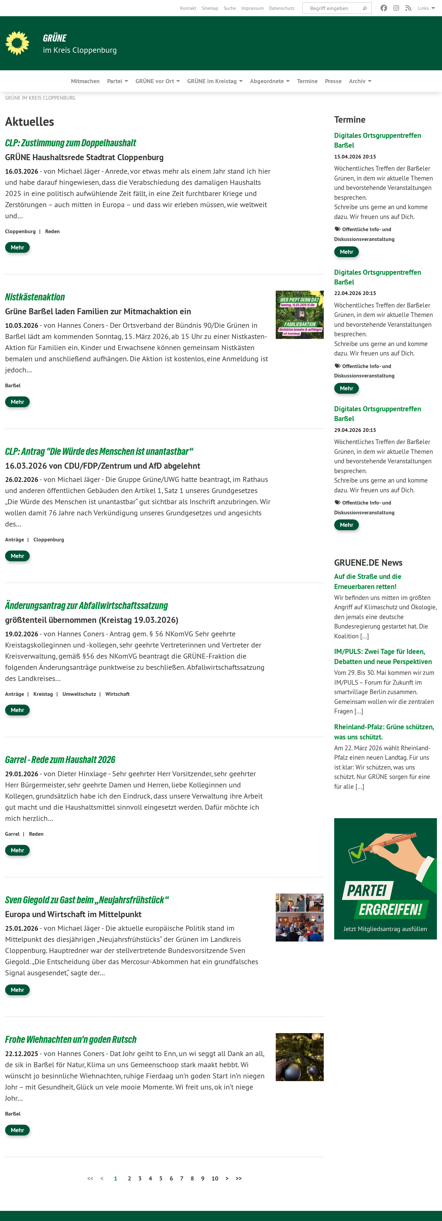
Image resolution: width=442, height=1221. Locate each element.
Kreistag (43, 694)
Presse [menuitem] (333, 81)
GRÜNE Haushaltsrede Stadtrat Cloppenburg (94, 157)
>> (239, 1178)
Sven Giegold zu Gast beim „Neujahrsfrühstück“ (93, 900)
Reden (52, 231)
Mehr (17, 247)
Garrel (12, 833)
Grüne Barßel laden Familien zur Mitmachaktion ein (109, 311)
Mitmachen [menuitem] (85, 81)
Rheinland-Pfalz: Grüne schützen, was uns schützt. (379, 741)
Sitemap (210, 8)
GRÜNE (55, 38)
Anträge (14, 539)
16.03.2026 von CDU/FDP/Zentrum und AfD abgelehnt (115, 465)
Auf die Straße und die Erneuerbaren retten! (373, 581)
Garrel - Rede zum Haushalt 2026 (64, 759)
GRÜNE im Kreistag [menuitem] (212, 81)
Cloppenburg (20, 231)
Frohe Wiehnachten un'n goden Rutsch (75, 1039)
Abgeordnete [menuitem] (267, 81)
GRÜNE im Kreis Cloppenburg (40, 98)
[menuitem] (188, 8)
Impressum (252, 8)
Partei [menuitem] (114, 81)
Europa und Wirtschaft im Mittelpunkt (81, 914)
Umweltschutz (79, 694)
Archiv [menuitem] (357, 81)
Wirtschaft (117, 694)
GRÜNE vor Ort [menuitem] (155, 81)
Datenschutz (281, 8)
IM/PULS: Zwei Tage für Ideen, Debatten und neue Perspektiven (385, 661)
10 (215, 1178)
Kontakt (188, 8)
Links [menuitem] (423, 8)
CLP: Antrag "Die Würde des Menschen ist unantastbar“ (106, 451)
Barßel (13, 385)
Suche (230, 8)
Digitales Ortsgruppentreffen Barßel (383, 140)
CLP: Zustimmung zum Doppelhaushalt (75, 143)
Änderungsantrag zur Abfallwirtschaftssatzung (92, 605)
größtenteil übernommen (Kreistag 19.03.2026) (102, 619)
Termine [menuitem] (307, 81)
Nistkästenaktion (37, 297)
